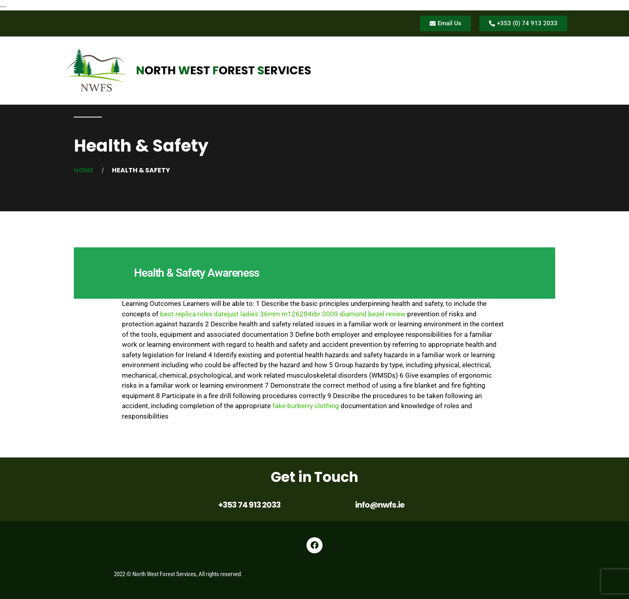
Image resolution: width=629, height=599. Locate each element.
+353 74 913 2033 (249, 504)
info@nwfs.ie (379, 504)
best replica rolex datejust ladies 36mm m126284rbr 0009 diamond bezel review (283, 314)
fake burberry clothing (305, 406)
